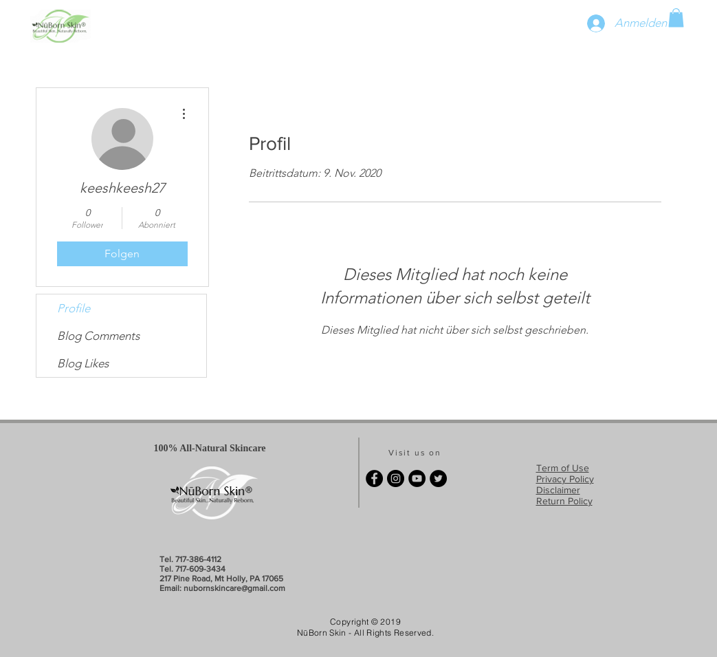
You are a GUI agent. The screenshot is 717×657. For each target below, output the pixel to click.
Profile (73, 308)
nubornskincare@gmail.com (234, 588)
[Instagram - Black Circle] (395, 478)
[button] (676, 17)
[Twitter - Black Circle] (438, 478)
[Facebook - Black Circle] (374, 478)
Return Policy (564, 500)
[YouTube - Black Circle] (417, 478)
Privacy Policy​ (565, 478)
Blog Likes (83, 363)
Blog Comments (98, 336)
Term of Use (562, 467)
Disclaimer (558, 489)
